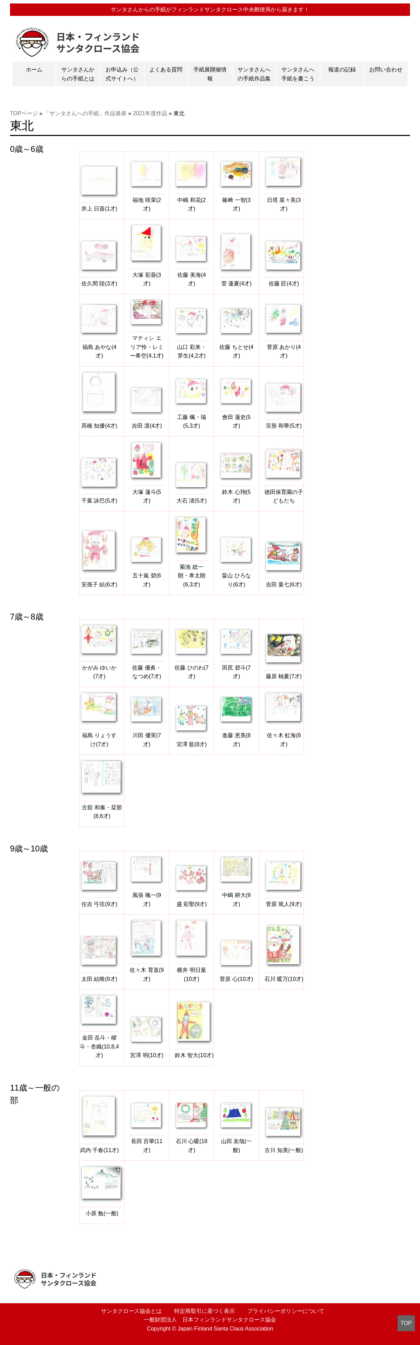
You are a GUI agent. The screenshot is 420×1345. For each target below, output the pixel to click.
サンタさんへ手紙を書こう (297, 74)
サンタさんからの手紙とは (77, 74)
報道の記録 (342, 69)
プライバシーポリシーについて (284, 1311)
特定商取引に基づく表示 (203, 1311)
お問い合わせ (385, 69)
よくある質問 (165, 69)
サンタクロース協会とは (130, 1311)
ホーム (34, 69)
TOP (406, 1323)
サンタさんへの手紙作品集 (254, 74)
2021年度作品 (150, 113)
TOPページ (24, 113)
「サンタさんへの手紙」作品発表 (85, 113)
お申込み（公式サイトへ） (122, 74)
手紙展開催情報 (210, 74)
